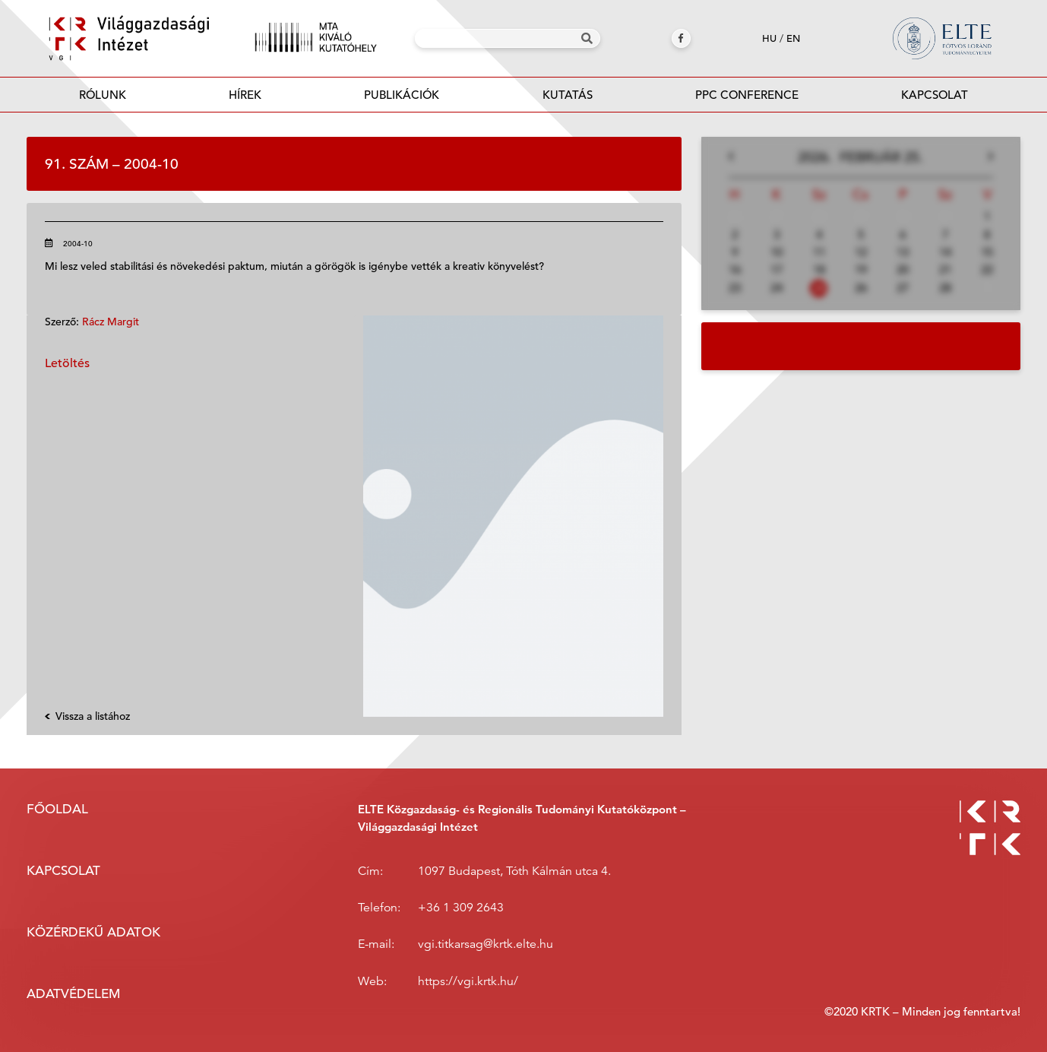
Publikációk (402, 99)
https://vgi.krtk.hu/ (468, 981)
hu (769, 38)
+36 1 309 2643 (461, 907)
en (793, 38)
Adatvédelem (73, 994)
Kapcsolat (934, 94)
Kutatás (567, 94)
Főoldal (57, 809)
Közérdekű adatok (93, 932)
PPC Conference (747, 94)
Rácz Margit (110, 321)
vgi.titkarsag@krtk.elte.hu (485, 944)
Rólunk (102, 94)
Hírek (245, 94)
